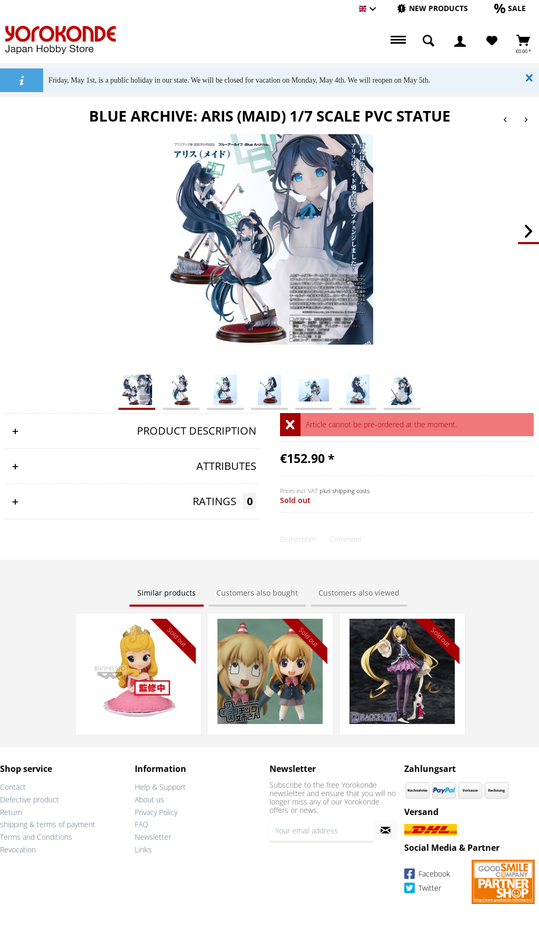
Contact (13, 787)
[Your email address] (321, 830)
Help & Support (160, 787)
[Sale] (510, 8)
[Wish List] (492, 41)
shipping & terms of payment (47, 824)
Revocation (18, 849)
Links (143, 849)
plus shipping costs (345, 491)
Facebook (427, 875)
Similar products (166, 593)
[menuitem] (432, 8)
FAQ (141, 824)
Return (11, 812)
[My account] (460, 41)
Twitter (422, 889)
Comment (346, 539)
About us (149, 800)
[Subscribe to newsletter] (385, 830)
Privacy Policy (156, 812)
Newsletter (153, 837)
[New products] (432, 8)
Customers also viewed (359, 593)
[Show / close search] (428, 41)
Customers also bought (257, 593)
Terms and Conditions (36, 837)
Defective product (29, 800)
